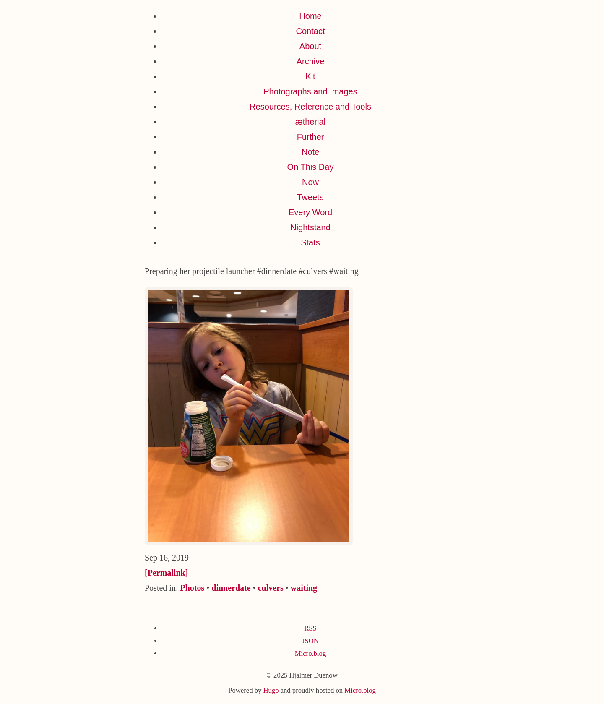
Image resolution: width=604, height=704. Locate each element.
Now (310, 182)
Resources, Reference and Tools (310, 106)
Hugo (271, 690)
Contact (310, 31)
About (310, 46)
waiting (304, 587)
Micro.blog (310, 653)
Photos (192, 587)
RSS (310, 628)
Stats (310, 242)
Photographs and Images (310, 91)
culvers (271, 587)
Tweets (310, 197)
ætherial (310, 121)
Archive (311, 61)
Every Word (310, 212)
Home (310, 16)
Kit (310, 76)
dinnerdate (230, 587)
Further (310, 136)
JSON (310, 641)
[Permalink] (166, 572)
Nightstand (310, 227)
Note (310, 151)
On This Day (310, 167)
